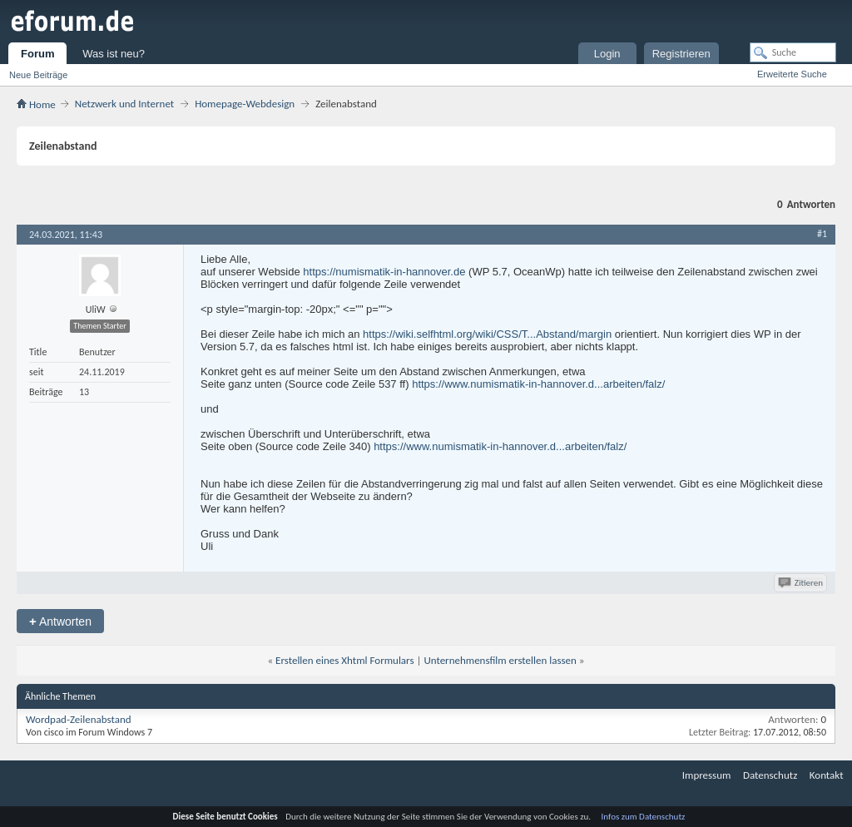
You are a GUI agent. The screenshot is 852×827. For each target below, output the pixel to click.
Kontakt (827, 775)
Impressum (706, 775)
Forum (37, 53)
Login (607, 53)
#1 (822, 234)
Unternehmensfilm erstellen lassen (500, 660)
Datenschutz (770, 775)
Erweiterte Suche (792, 74)
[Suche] (793, 52)
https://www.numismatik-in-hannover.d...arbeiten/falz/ (538, 384)
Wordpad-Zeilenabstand (78, 719)
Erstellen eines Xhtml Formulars (344, 660)
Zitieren (801, 582)
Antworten (60, 621)
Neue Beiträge (38, 75)
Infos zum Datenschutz (644, 816)
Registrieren (681, 53)
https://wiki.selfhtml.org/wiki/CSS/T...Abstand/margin (487, 334)
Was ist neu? (113, 53)
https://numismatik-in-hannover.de (384, 271)
